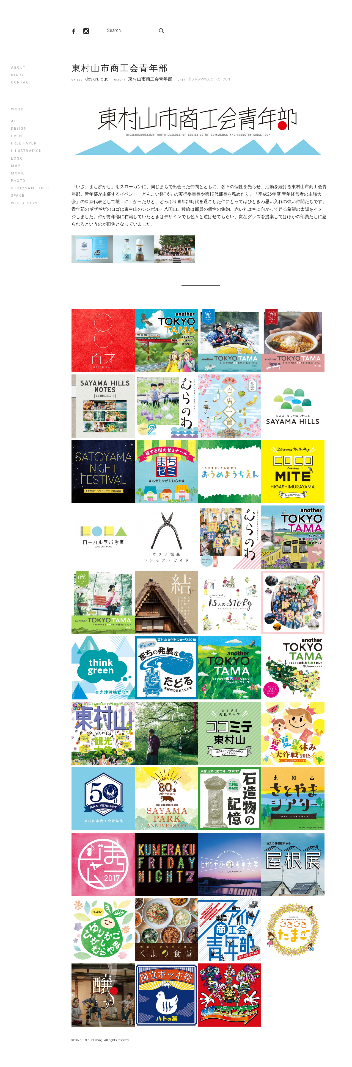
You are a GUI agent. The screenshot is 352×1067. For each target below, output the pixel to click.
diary (17, 75)
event (18, 136)
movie (18, 173)
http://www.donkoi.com (209, 79)
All (15, 121)
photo (18, 181)
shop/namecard (30, 188)
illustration (26, 151)
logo (17, 158)
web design (24, 203)
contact (21, 82)
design (19, 128)
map (16, 166)
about (18, 67)
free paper (24, 143)
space (18, 195)
